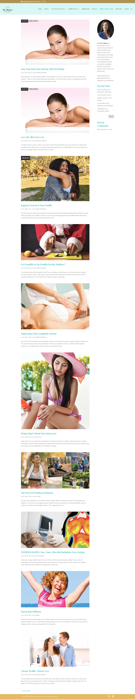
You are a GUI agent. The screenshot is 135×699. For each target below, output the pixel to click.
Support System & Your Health (36, 205)
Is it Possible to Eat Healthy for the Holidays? (43, 264)
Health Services (73, 9)
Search (111, 116)
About (46, 9)
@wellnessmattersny (103, 78)
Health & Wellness (42, 72)
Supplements (86, 9)
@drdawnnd (105, 76)
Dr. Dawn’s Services (58, 9)
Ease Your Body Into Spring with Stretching (42, 68)
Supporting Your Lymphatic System (38, 333)
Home (40, 9)
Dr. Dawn (25, 72)
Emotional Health (40, 674)
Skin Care (38, 437)
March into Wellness (31, 611)
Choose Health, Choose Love (35, 670)
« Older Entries (25, 691)
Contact (126, 9)
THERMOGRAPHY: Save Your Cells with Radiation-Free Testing (53, 552)
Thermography (40, 556)
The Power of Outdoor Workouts (37, 492)
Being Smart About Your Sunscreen (38, 433)
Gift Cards (119, 9)
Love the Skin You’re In (32, 137)
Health (39, 496)
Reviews (94, 9)
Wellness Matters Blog (106, 9)
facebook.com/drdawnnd (105, 80)
